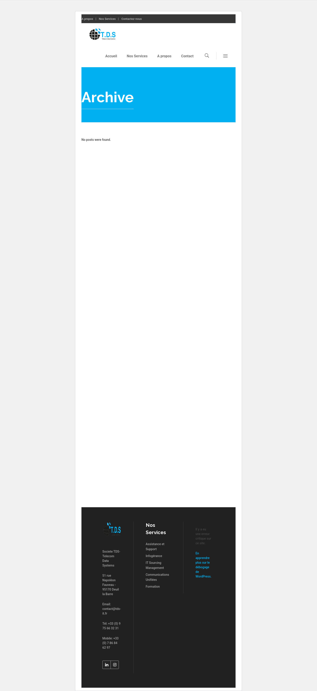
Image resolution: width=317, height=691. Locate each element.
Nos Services (107, 18)
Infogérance (154, 556)
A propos (87, 18)
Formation (153, 586)
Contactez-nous (131, 18)
